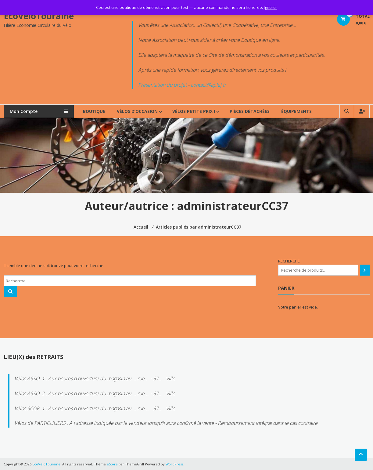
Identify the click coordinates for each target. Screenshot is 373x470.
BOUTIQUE (94, 111)
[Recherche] (364, 270)
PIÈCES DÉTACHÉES (250, 111)
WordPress (174, 464)
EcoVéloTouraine (39, 16)
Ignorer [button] (270, 7)
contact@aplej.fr (208, 84)
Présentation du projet (162, 84)
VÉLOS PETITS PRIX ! (193, 111)
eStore (112, 464)
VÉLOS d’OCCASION (137, 111)
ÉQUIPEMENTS (296, 111)
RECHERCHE (289, 261)
